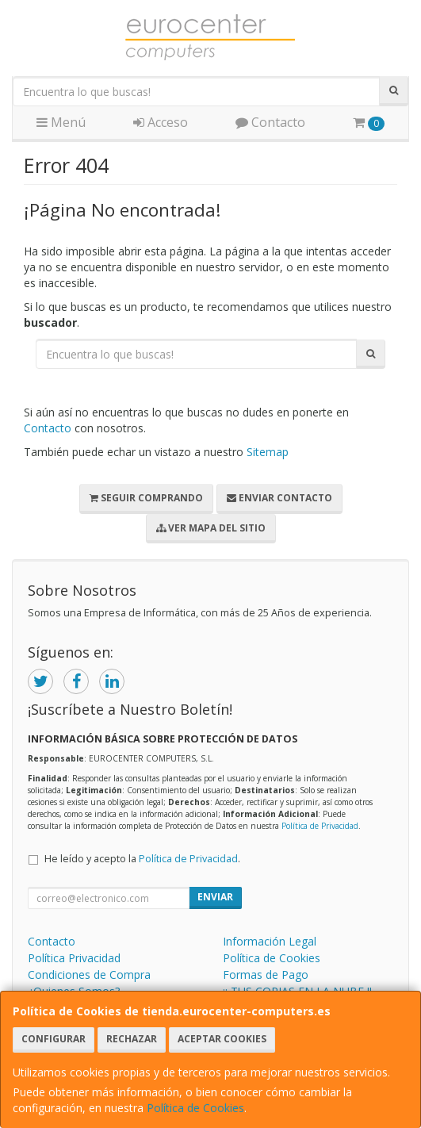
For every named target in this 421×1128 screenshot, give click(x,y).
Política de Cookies (195, 1107)
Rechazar (131, 1039)
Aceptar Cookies (222, 1039)
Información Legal (269, 941)
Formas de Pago (265, 974)
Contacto (270, 122)
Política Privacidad (74, 957)
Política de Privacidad (319, 825)
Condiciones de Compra (89, 974)
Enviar (215, 897)
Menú (61, 122)
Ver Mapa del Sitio (211, 528)
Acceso (160, 122)
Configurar (53, 1039)
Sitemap (268, 451)
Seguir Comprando (146, 498)
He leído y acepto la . (142, 858)
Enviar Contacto (279, 498)
